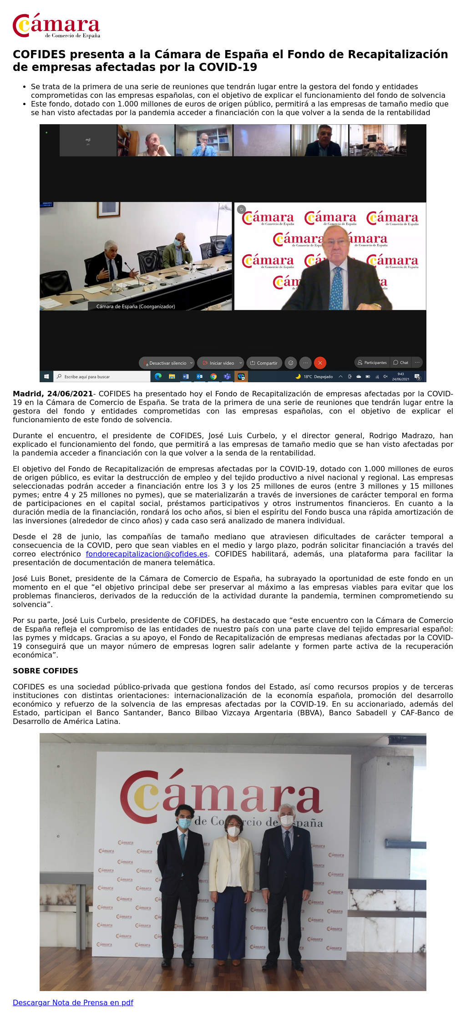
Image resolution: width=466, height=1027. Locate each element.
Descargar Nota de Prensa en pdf (73, 1002)
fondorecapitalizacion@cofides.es (147, 554)
